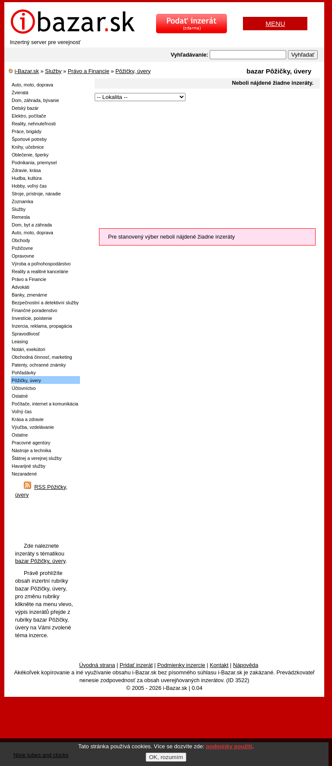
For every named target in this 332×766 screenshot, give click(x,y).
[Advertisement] (204, 163)
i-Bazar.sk (27, 71)
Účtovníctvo (24, 388)
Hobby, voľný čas (29, 185)
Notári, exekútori (28, 349)
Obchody (21, 240)
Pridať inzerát (136, 665)
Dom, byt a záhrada (32, 224)
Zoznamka (22, 201)
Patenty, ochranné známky (39, 364)
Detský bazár (25, 108)
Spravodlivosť (26, 333)
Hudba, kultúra (27, 178)
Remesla (21, 217)
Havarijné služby (28, 466)
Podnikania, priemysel (34, 162)
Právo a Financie (88, 71)
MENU (275, 23)
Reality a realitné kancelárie (40, 271)
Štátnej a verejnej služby (37, 458)
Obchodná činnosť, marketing (42, 357)
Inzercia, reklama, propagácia (42, 326)
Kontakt (219, 665)
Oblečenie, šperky (30, 154)
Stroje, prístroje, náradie (36, 193)
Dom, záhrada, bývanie (35, 100)
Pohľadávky (24, 372)
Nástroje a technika (31, 450)
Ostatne (20, 434)
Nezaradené (24, 473)
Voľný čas (22, 411)
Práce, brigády (27, 131)
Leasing (20, 341)
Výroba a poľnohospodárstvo (41, 263)
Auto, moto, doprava (32, 84)
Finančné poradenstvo (34, 310)
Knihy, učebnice (28, 147)
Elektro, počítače (29, 115)
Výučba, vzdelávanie (33, 427)
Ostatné (20, 396)
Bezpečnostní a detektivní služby (45, 302)
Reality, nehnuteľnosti (34, 123)
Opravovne (23, 256)
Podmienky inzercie (181, 665)
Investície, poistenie (32, 318)
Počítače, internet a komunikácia (45, 403)
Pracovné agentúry (31, 442)
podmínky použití (229, 746)
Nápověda (245, 665)
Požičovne (22, 248)
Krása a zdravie (28, 419)
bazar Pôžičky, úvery (40, 561)
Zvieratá (20, 92)
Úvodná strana (97, 665)
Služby (53, 71)
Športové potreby (29, 139)
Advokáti (20, 287)
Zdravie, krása (26, 170)
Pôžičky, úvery (133, 71)
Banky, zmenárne (29, 294)
